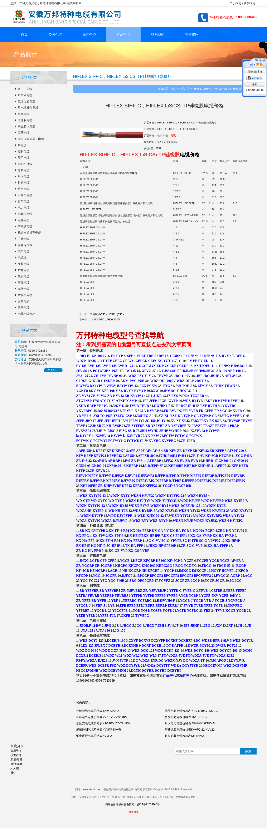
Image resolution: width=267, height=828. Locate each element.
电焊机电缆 (25, 213)
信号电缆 (23, 307)
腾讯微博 (16, 764)
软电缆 (133, 173)
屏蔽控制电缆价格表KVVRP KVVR (98, 729)
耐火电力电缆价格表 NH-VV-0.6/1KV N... (191, 723)
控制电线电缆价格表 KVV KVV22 (97, 710)
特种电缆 (23, 182)
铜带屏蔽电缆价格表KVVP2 (94, 735)
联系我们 (249, 3)
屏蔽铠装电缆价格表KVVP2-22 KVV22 (190, 729)
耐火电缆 (23, 176)
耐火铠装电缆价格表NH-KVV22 (185, 735)
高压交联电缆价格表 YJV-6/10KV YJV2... (191, 710)
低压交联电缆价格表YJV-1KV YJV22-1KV (103, 723)
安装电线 (23, 301)
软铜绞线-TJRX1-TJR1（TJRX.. (108, 314)
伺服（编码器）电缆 (31, 139)
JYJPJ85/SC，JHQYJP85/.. (105, 319)
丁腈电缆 (23, 238)
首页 (24, 34)
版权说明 (121, 804)
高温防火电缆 (26, 126)
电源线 (22, 257)
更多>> (52, 370)
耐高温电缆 (25, 95)
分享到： (16, 750)
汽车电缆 (23, 251)
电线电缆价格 (26, 313)
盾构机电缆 (25, 295)
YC (188, 215)
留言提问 (192, 34)
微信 (13, 772)
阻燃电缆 (23, 114)
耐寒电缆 (23, 270)
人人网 (14, 768)
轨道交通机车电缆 (29, 232)
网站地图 (110, 804)
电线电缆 (133, 812)
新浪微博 (16, 759)
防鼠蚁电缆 (25, 226)
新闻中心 (89, 34)
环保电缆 (23, 282)
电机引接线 (25, 164)
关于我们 (235, 3)
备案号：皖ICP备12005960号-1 (144, 804)
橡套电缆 (23, 170)
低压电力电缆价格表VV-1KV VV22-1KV (101, 717)
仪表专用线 (25, 245)
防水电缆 (23, 189)
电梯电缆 (23, 220)
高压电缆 (23, 132)
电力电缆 (23, 207)
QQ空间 (15, 755)
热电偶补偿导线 (28, 107)
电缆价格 (190, 154)
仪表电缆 (23, 276)
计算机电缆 (25, 195)
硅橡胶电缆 (25, 120)
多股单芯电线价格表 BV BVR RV (186, 717)
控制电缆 (23, 151)
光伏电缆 (23, 288)
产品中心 (123, 34)
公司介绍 (55, 34)
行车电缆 (23, 201)
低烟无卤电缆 (26, 101)
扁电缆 (22, 145)
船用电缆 (23, 157)
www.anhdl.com (91, 789)
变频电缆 (23, 263)
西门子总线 (25, 89)
